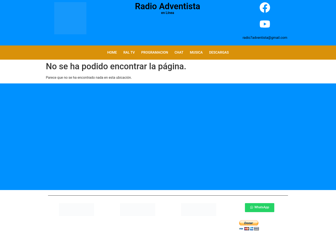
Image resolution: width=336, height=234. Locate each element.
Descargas (219, 52)
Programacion (154, 52)
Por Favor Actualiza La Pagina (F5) (167, 27)
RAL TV (129, 52)
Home (112, 52)
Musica (196, 52)
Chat (178, 52)
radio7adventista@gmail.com (265, 38)
